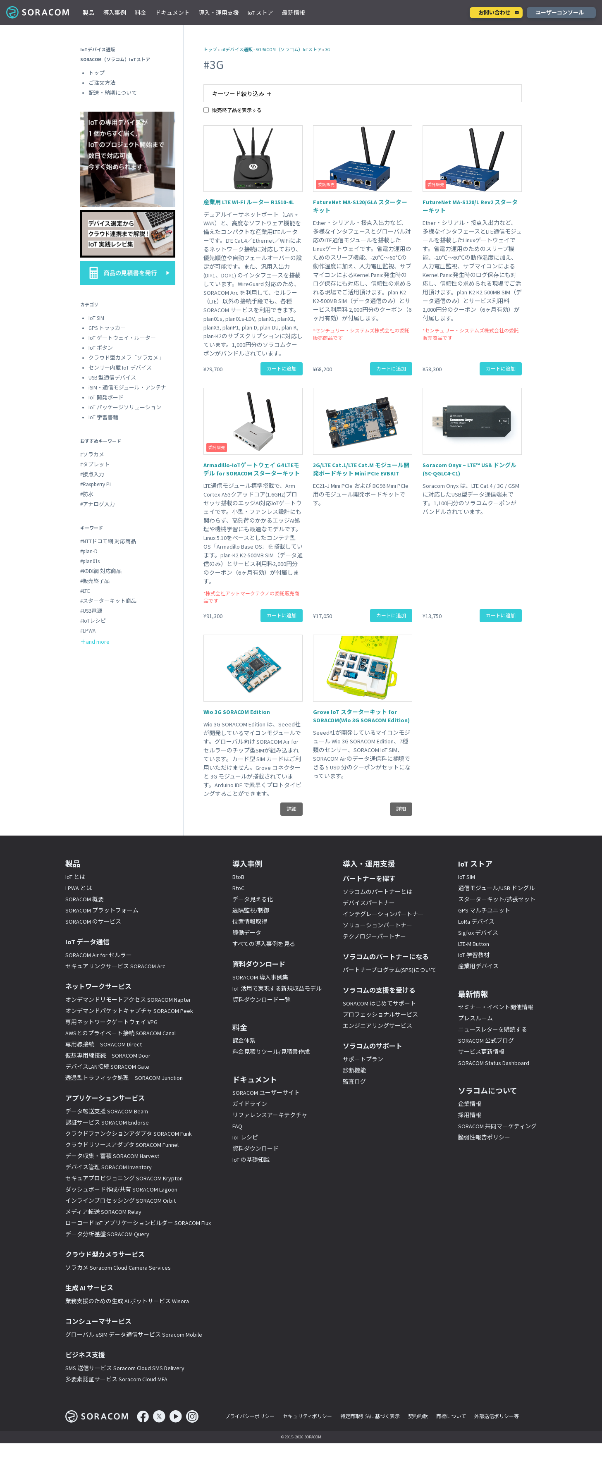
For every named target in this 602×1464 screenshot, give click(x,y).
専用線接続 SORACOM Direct (103, 1044)
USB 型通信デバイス (112, 377)
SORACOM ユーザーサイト (266, 1092)
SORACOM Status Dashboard (493, 1063)
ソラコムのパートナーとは (377, 892)
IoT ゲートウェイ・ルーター (122, 338)
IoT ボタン (100, 347)
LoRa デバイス (476, 921)
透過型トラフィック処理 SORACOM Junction (124, 1078)
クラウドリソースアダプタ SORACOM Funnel (122, 1145)
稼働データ (246, 932)
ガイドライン (249, 1104)
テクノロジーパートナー (374, 936)
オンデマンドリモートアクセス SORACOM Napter (128, 999)
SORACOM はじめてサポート (379, 1003)
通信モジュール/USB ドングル (496, 888)
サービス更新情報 (481, 1052)
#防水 (86, 494)
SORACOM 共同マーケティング (497, 1126)
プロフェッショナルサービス (380, 1014)
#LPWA (88, 630)
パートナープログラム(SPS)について (390, 970)
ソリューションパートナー (377, 925)
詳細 (291, 809)
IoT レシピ (245, 1137)
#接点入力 (92, 474)
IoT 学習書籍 (103, 417)
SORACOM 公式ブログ (486, 1040)
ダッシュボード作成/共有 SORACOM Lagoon (121, 1189)
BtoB (238, 877)
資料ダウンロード (255, 1148)
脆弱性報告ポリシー (484, 1137)
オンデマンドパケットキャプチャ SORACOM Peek (129, 1011)
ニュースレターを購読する (492, 1029)
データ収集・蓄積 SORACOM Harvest (112, 1156)
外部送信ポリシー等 (496, 1416)
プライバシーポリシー (250, 1416)
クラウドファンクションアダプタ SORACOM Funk (128, 1133)
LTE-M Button (473, 944)
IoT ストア (260, 13)
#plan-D (89, 551)
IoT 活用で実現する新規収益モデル (277, 988)
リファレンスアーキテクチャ (269, 1115)
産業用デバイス (478, 966)
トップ (210, 50)
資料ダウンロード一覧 (261, 999)
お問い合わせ (494, 12)
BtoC (238, 888)
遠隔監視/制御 (250, 910)
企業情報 (469, 1104)
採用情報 (469, 1115)
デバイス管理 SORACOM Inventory (108, 1167)
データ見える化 (252, 899)
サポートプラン (363, 1059)
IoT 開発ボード (106, 397)
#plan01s (90, 561)
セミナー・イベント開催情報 (495, 1007)
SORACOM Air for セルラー (98, 955)
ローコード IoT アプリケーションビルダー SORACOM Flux (138, 1223)
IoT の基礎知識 (251, 1159)
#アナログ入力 (97, 504)
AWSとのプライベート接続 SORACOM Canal (120, 1033)
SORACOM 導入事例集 (260, 977)
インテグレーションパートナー (383, 914)
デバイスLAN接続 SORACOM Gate (107, 1066)
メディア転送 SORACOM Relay (103, 1212)
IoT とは (75, 877)
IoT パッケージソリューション (124, 407)
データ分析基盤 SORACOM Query (107, 1234)
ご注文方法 (101, 82)
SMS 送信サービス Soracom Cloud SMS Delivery (124, 1368)
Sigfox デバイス (478, 932)
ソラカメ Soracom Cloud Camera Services (118, 1267)
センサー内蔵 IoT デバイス (120, 367)
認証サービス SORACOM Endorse (107, 1122)
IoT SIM (96, 318)
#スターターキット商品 (108, 600)
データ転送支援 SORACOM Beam (106, 1111)
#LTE (85, 591)
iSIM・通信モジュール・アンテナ (127, 387)
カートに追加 (281, 368)
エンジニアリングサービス (377, 1025)
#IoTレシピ (93, 620)
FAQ (237, 1126)
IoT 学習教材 (474, 955)
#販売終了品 (95, 581)
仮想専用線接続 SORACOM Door (107, 1055)
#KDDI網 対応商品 (101, 571)
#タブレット (95, 464)
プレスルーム (475, 1018)
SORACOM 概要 (84, 899)
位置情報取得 (249, 921)
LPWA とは (78, 888)
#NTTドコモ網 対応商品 (108, 541)
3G (327, 50)
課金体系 (244, 1040)
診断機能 (354, 1070)
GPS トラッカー (107, 328)
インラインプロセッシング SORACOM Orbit (120, 1200)
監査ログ (354, 1081)
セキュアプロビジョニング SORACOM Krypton (124, 1178)
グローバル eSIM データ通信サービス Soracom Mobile (133, 1334)
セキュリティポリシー (307, 1416)
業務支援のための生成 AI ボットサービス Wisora (127, 1301)
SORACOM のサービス (93, 921)
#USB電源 (91, 610)
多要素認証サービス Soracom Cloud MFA (116, 1379)
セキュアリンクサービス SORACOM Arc (115, 966)
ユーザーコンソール (559, 12)
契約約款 (418, 1416)
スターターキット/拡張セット (496, 899)
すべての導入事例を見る (263, 944)
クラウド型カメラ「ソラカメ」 (126, 357)
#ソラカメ (92, 454)
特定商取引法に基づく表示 (370, 1416)
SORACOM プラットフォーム (102, 910)
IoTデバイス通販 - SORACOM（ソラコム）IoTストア (271, 50)
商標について (451, 1416)
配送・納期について (112, 92)
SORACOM (38, 12)
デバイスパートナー (369, 903)
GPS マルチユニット (484, 910)
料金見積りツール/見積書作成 (271, 1052)
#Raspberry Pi (95, 484)
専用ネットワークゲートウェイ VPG (111, 1022)
